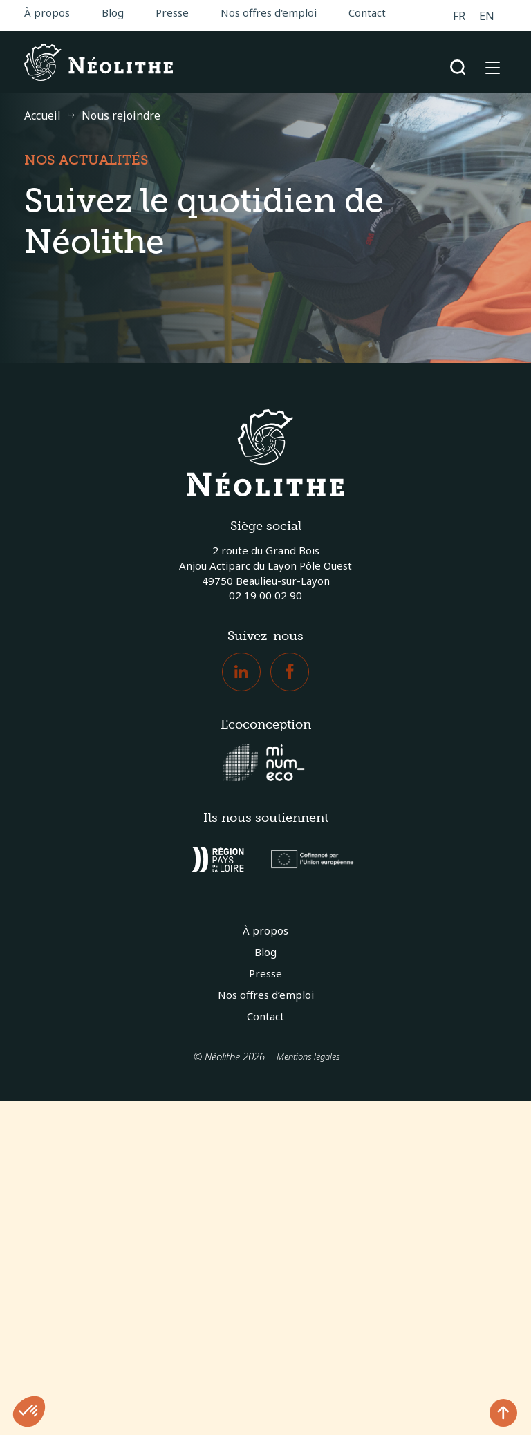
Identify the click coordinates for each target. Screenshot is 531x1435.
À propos (47, 12)
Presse (172, 12)
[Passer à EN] (486, 16)
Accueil (42, 115)
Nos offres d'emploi (269, 12)
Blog (113, 12)
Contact (367, 12)
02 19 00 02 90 (265, 595)
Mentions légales (308, 1056)
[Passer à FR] (459, 16)
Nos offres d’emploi (266, 995)
